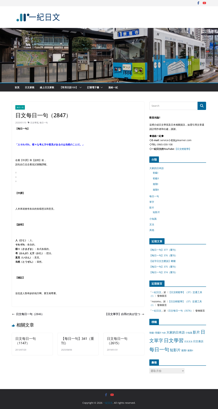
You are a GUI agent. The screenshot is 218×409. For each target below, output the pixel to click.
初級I (155, 172)
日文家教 (29, 87)
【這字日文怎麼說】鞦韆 (162, 261)
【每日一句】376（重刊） (163, 255)
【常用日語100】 (69, 87)
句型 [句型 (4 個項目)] (164, 333)
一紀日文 (156, 292)
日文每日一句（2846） (28, 314)
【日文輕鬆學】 (183, 148)
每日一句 (20, 107)
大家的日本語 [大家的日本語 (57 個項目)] (175, 332)
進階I (155, 184)
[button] (80, 87)
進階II (156, 189)
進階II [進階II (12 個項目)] (190, 350)
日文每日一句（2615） (117, 340)
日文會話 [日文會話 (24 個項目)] (198, 341)
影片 (151, 207)
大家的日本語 (156, 168)
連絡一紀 (113, 87)
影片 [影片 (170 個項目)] (196, 332)
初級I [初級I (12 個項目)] (151, 332)
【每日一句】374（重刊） (163, 272)
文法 (151, 224)
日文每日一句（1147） (25, 340)
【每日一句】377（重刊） (163, 249)
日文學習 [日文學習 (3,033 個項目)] (174, 340)
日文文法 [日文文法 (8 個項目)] (188, 341)
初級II (156, 178)
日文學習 (34, 122)
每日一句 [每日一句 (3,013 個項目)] (159, 349)
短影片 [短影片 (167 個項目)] (175, 349)
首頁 (17, 87)
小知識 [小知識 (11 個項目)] (188, 332)
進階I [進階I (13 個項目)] (184, 350)
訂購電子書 (93, 87)
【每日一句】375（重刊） (163, 266)
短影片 (156, 212)
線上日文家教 (47, 87)
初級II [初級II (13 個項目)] (158, 332)
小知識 (153, 218)
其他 (151, 230)
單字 (151, 201)
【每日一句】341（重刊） (77, 340)
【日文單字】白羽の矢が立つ (124, 314)
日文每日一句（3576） (180, 310)
